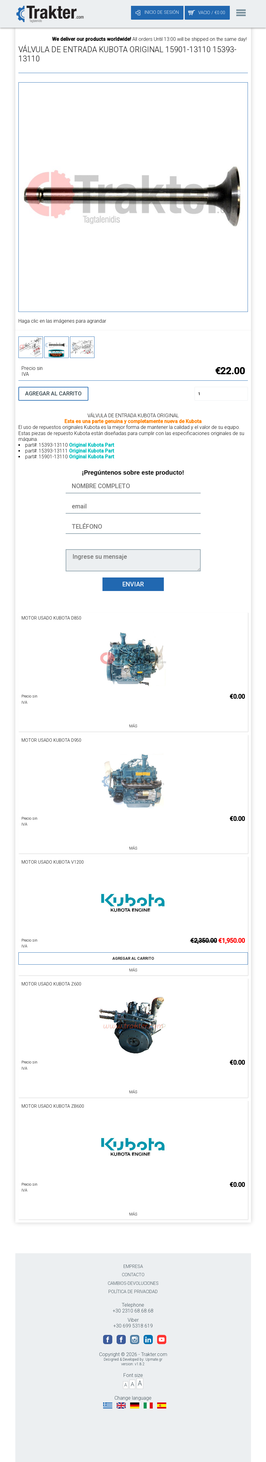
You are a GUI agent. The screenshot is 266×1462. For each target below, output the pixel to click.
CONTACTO (133, 1274)
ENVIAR (133, 584)
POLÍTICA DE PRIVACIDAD (133, 1291)
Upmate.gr (153, 1359)
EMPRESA (133, 1266)
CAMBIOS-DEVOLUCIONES (133, 1283)
